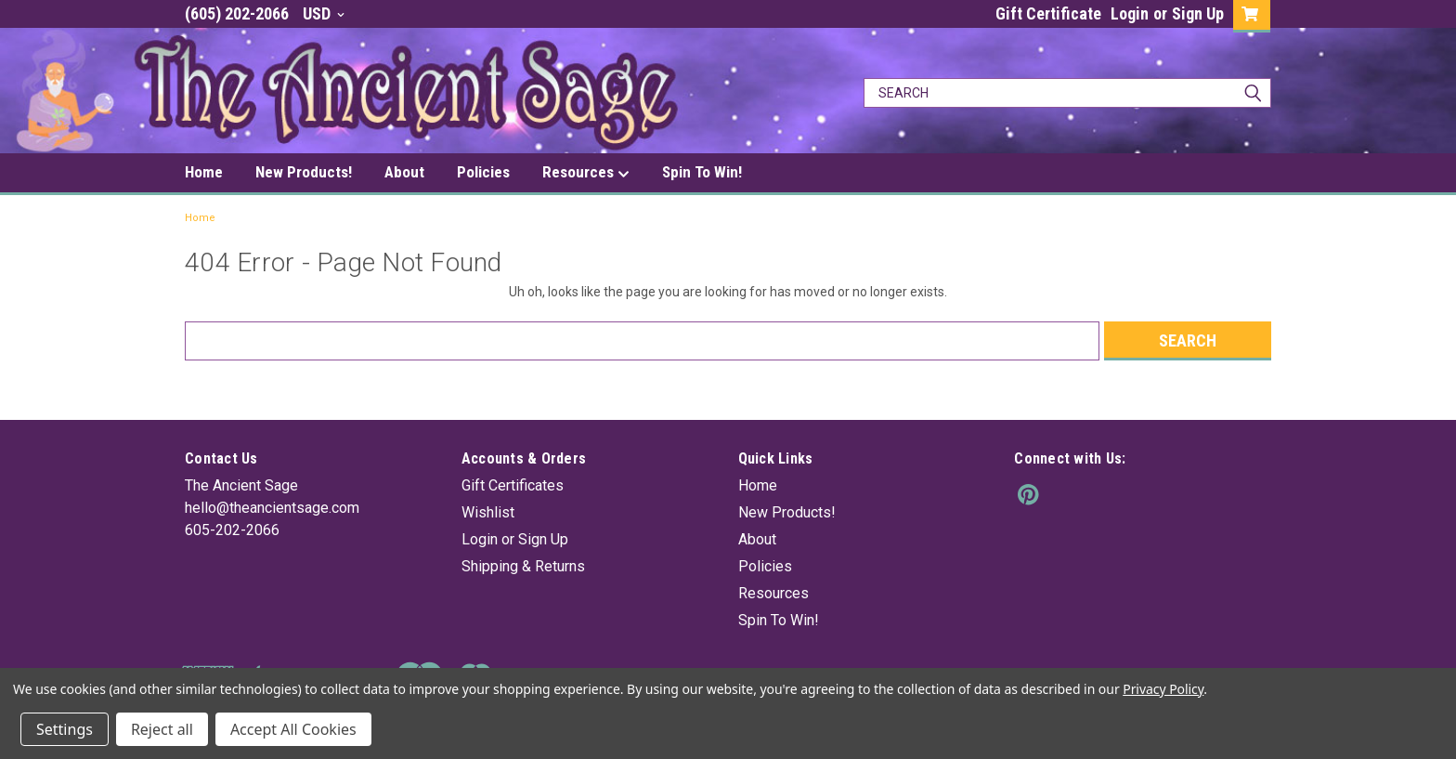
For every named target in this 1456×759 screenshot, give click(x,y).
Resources (586, 173)
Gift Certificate (1048, 13)
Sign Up (1198, 13)
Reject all (162, 729)
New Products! (303, 172)
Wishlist (488, 512)
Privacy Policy (1163, 689)
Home (204, 172)
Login (1130, 13)
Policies (483, 172)
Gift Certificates (513, 485)
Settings (64, 729)
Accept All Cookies (293, 729)
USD (323, 13)
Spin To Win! (702, 172)
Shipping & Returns (523, 566)
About (404, 172)
